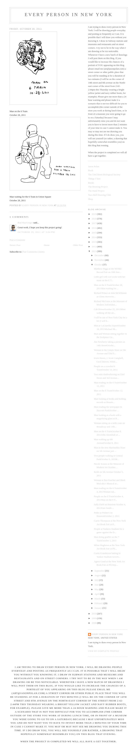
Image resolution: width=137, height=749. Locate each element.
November (100, 260)
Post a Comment (17, 240)
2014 (94, 237)
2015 (94, 232)
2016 (94, 228)
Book (90, 170)
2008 (94, 623)
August (98, 575)
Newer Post (15, 245)
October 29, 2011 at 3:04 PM (36, 232)
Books (91, 182)
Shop (90, 199)
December (100, 255)
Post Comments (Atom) (33, 251)
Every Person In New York (69, 14)
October (99, 264)
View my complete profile (103, 651)
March (98, 598)
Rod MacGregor (25, 222)
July (97, 580)
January (98, 608)
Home (47, 245)
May (97, 589)
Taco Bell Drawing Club (99, 195)
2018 (94, 218)
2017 (94, 223)
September (100, 570)
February (99, 603)
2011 (94, 251)
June (97, 584)
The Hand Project (96, 190)
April (97, 594)
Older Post (78, 245)
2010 (94, 613)
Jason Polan (93, 166)
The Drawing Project (98, 186)
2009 (94, 618)
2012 (94, 246)
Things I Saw (94, 178)
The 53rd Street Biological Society (104, 174)
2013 (94, 242)
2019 (94, 214)
